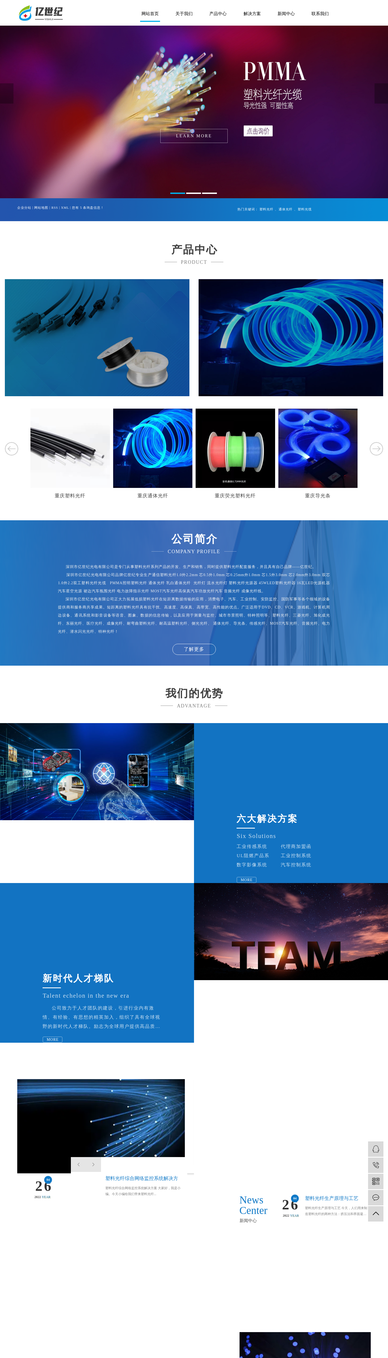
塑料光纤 (266, 209)
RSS (54, 208)
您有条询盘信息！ (88, 208)
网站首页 (150, 14)
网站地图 (41, 208)
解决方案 (252, 14)
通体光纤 (286, 209)
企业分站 (24, 208)
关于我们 (184, 14)
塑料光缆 (305, 209)
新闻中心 (286, 14)
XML (65, 208)
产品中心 (218, 14)
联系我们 (320, 14)
